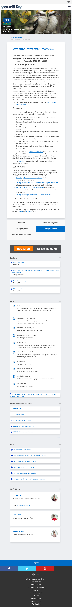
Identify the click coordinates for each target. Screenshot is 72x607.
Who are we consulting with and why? (25, 473)
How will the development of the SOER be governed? (30, 455)
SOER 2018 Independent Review (23, 432)
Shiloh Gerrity (17, 515)
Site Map (36, 596)
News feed (21, 223)
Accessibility (36, 590)
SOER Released (17, 289)
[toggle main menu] (69, 7)
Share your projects (51, 229)
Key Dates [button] (35, 258)
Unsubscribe (36, 604)
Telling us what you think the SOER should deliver (33, 195)
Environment (18, 37)
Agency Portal (36, 601)
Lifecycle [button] (35, 301)
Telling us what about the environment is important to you (37, 183)
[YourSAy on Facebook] (9, 568)
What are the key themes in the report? (25, 461)
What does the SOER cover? (22, 450)
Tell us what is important (50, 223)
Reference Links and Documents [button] (35, 404)
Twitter (20, 212)
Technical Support (36, 593)
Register (36, 563)
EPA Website (17, 408)
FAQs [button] (35, 445)
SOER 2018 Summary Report (22, 420)
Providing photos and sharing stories (29, 178)
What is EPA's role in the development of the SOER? (29, 479)
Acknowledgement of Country (36, 579)
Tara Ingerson (17, 495)
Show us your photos (21, 229)
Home (12, 37)
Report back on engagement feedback (24, 281)
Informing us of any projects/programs (30, 187)
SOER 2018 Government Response (23, 426)
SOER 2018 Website (19, 414)
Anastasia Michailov (18, 531)
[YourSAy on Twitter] (27, 568)
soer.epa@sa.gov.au (23, 505)
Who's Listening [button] (35, 489)
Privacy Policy (36, 584)
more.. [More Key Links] (58, 437)
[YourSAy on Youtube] (45, 568)
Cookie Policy (36, 598)
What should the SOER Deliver (21, 235)
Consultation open (18, 262)
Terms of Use (36, 582)
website (21, 161)
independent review (36, 152)
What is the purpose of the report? (24, 467)
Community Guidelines (36, 587)
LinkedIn (29, 212)
